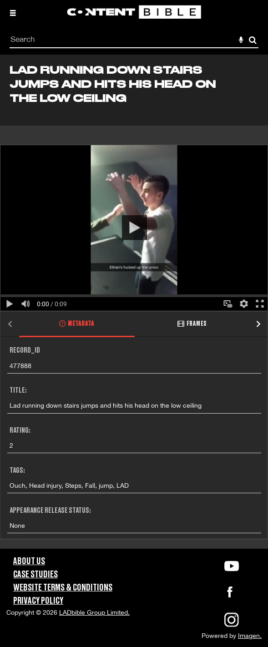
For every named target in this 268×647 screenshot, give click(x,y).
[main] (134, 302)
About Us (29, 561)
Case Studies (35, 574)
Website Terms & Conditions (62, 587)
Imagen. (250, 635)
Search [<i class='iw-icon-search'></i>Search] (253, 39)
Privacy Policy (38, 601)
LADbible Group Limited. (94, 612)
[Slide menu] (12, 12)
